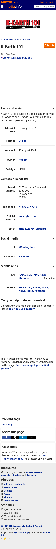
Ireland (38, 472)
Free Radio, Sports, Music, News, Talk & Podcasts (34, 289)
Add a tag (6, 424)
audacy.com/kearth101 (32, 229)
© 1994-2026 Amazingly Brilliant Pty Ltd (21, 526)
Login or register (47, 2)
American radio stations (16, 57)
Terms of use (10, 487)
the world (31, 475)
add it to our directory (22, 309)
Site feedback (11, 500)
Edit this (49, 45)
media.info (6, 39)
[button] (6, 437)
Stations (25, 39)
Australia (6, 475)
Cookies (8, 490)
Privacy (8, 494)
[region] (28, 83)
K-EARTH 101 (26, 256)
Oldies (22, 140)
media (14, 7)
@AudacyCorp (27, 247)
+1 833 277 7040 (28, 206)
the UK (29, 472)
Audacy (23, 159)
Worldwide (7, 2)
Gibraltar (16, 475)
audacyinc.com (27, 216)
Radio (16, 39)
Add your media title (14, 484)
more (15, 2)
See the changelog (27, 365)
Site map (8, 497)
